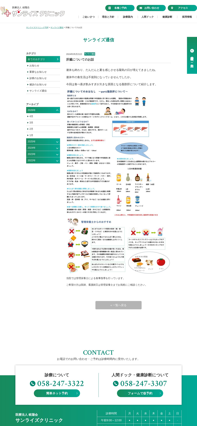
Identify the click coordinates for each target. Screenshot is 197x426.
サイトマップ (46, 422)
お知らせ (34, 65)
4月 (31, 116)
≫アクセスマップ (25, 407)
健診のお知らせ (38, 84)
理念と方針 (108, 17)
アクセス (179, 8)
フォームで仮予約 (140, 368)
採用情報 (187, 17)
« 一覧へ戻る (118, 305)
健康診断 (167, 17)
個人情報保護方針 (25, 422)
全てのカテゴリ (36, 59)
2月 (31, 129)
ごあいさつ (88, 17)
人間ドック (147, 17)
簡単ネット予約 (57, 368)
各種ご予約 (117, 8)
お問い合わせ (149, 8)
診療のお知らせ (38, 78)
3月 (31, 122)
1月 (31, 135)
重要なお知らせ (38, 72)
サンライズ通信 (38, 90)
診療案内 (128, 17)
